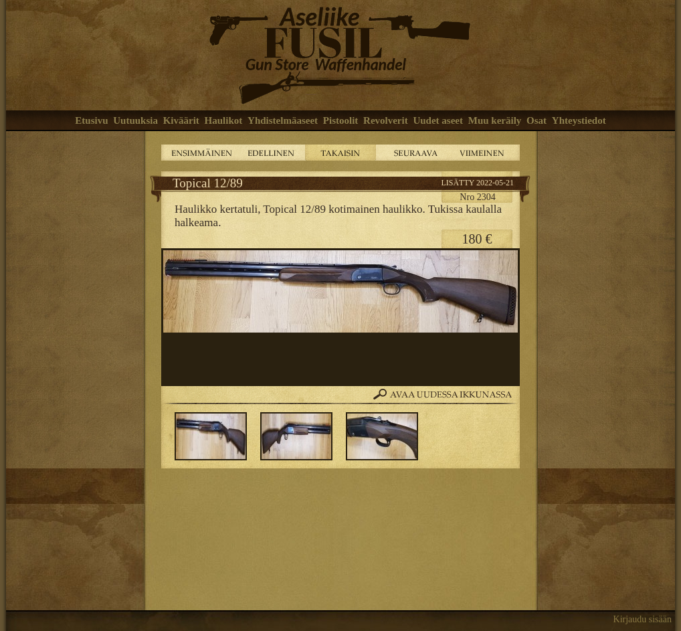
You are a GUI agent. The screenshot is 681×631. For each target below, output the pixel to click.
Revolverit (385, 120)
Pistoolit (341, 120)
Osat (536, 120)
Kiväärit (181, 120)
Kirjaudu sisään (642, 619)
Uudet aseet (438, 120)
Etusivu (91, 120)
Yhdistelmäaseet (283, 120)
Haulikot (224, 120)
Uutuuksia (135, 120)
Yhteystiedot (579, 120)
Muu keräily (495, 120)
